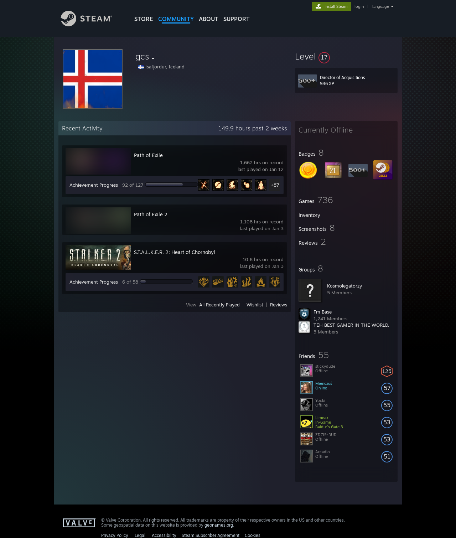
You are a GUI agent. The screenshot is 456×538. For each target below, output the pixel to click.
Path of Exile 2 (150, 214)
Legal (140, 535)
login (359, 6)
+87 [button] (275, 185)
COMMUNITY (176, 18)
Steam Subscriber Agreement (210, 535)
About (208, 18)
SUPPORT (236, 18)
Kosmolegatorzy (344, 286)
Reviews (278, 304)
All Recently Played (219, 304)
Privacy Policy (114, 535)
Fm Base (323, 312)
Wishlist (255, 304)
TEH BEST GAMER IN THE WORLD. (351, 325)
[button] (346, 56)
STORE (143, 18)
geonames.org (218, 525)
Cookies (252, 535)
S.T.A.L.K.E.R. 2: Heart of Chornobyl (174, 252)
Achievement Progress (93, 185)
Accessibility (164, 535)
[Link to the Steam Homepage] (92, 24)
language (380, 6)
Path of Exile (148, 155)
